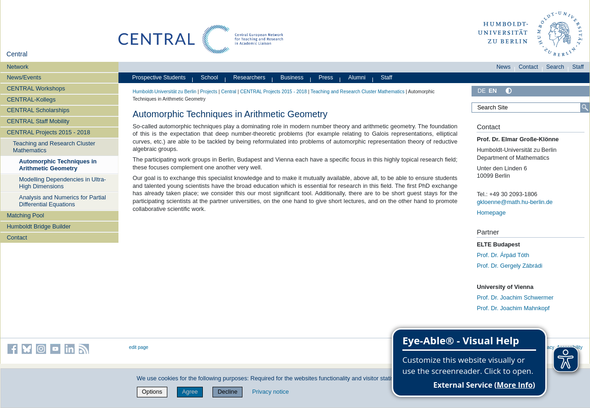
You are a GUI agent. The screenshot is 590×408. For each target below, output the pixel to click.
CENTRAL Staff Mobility (38, 121)
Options (152, 391)
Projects (208, 91)
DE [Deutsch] (482, 90)
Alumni (357, 77)
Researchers (249, 77)
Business (292, 77)
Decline (227, 391)
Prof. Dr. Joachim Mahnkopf (513, 308)
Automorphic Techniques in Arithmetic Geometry (57, 165)
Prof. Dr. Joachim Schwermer (515, 297)
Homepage (491, 212)
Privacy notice (270, 391)
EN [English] (493, 90)
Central (16, 54)
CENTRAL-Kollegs (31, 99)
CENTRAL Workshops (36, 88)
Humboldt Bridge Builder (39, 226)
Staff (578, 67)
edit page (138, 347)
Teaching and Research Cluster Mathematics (54, 147)
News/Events (24, 77)
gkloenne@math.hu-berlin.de (515, 201)
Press (326, 77)
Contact (17, 237)
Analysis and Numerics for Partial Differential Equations (62, 201)
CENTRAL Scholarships (38, 110)
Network (18, 66)
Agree (190, 391)
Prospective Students (159, 77)
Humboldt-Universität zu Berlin (164, 91)
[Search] (585, 107)
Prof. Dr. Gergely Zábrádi (509, 265)
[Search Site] (531, 107)
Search (555, 67)
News (503, 67)
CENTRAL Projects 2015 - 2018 (48, 132)
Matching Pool (25, 215)
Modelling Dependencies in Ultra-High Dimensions (62, 183)
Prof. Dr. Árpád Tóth (503, 255)
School (209, 77)
